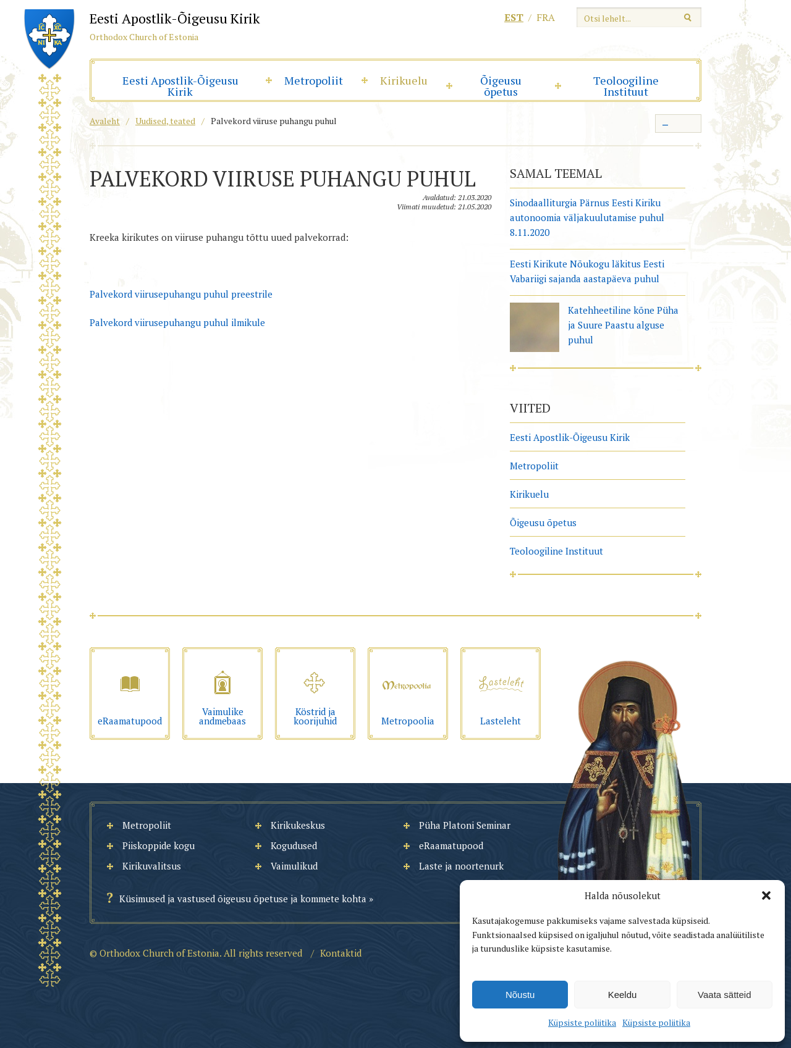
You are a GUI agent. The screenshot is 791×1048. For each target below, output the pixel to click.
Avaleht (105, 121)
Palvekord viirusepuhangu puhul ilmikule (177, 322)
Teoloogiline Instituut (626, 86)
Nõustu (520, 994)
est (513, 17)
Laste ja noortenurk (461, 866)
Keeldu (622, 994)
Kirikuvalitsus (151, 866)
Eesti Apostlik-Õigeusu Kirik (180, 86)
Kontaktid (341, 953)
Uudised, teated (165, 121)
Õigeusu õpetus (501, 86)
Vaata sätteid (724, 994)
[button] (766, 895)
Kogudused (294, 845)
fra (545, 17)
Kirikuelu (404, 80)
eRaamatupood (451, 845)
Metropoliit (313, 80)
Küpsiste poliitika (582, 1022)
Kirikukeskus (298, 825)
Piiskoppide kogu (158, 845)
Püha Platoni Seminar (464, 825)
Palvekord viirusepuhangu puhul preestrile (181, 294)
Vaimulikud (294, 866)
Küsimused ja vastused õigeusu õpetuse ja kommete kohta (242, 898)
